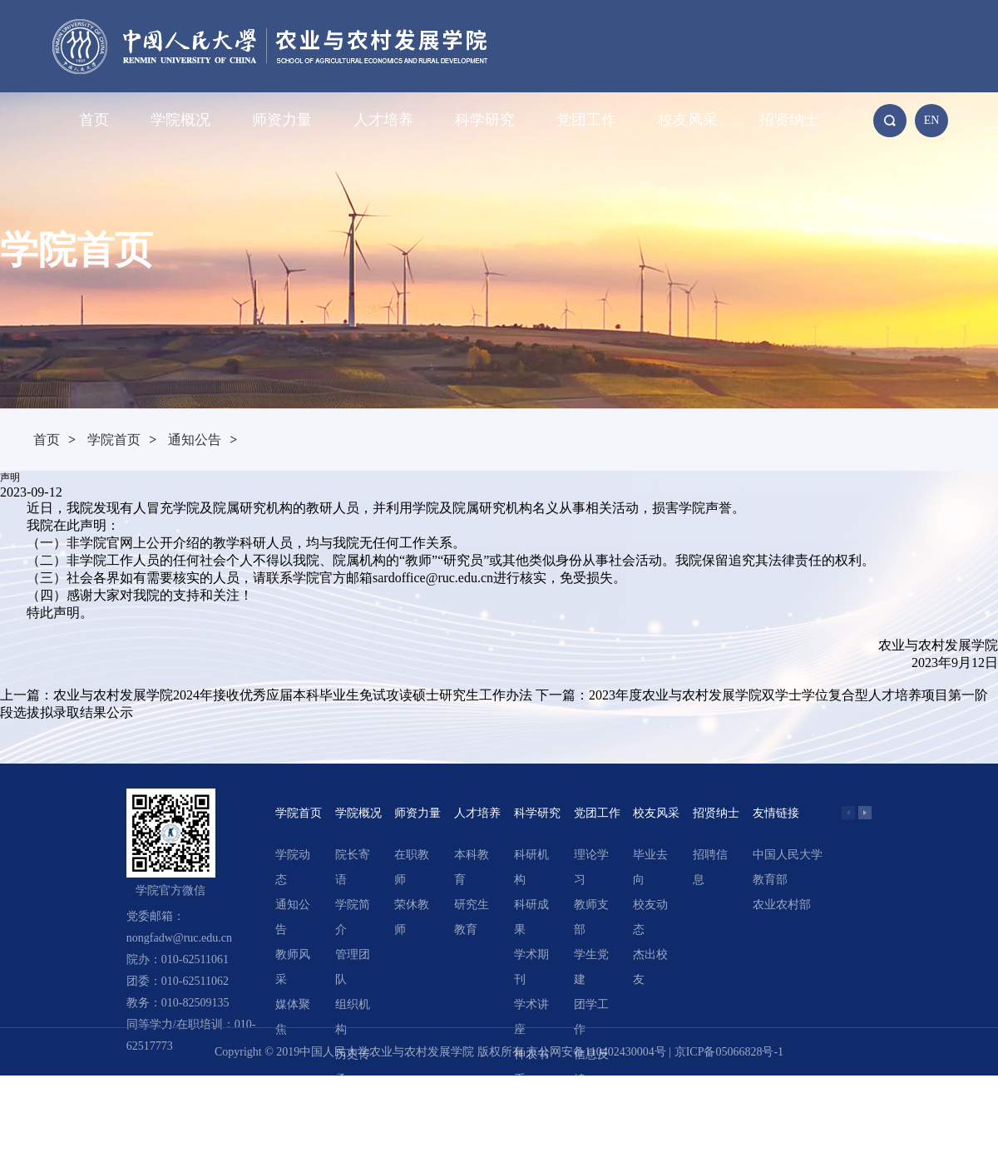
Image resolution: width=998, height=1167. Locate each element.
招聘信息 (710, 867)
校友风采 (688, 119)
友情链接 (776, 813)
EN (932, 120)
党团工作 (586, 119)
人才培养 (383, 119)
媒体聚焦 (292, 1017)
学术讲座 (531, 1017)
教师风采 (292, 967)
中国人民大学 (788, 854)
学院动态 (292, 867)
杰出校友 (650, 967)
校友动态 (650, 917)
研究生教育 (471, 917)
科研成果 (531, 917)
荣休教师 (411, 917)
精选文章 (531, 1116)
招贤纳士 (789, 119)
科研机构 (531, 867)
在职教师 (411, 867)
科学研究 (485, 119)
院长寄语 (352, 867)
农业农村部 (782, 904)
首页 (94, 119)
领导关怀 (352, 1116)
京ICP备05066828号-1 (728, 1052)
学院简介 (352, 917)
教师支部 (591, 917)
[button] (865, 812)
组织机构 (352, 1017)
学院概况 (180, 119)
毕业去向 (650, 867)
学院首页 (114, 440)
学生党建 (591, 967)
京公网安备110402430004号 (595, 1052)
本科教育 (471, 867)
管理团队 (352, 967)
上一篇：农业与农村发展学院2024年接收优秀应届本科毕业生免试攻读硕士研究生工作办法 (266, 695)
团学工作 (591, 1017)
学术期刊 (531, 967)
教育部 (770, 879)
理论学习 (591, 867)
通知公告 (194, 440)
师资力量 (282, 119)
